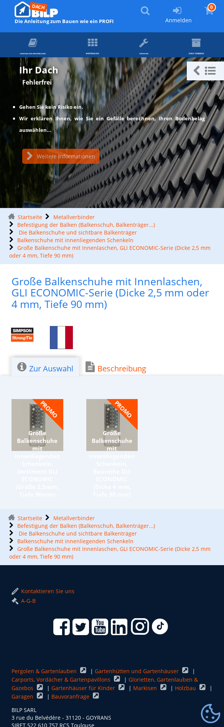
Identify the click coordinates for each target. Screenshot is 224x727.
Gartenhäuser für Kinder (84, 688)
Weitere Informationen (60, 156)
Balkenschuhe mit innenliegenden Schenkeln (75, 240)
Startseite (30, 217)
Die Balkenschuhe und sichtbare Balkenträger (77, 232)
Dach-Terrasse (199, 47)
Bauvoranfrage (71, 696)
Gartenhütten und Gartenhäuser (137, 671)
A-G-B (24, 600)
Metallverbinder (74, 217)
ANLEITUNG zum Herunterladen (56, 47)
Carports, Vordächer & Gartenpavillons (62, 679)
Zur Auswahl (45, 367)
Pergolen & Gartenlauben (45, 671)
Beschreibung (116, 367)
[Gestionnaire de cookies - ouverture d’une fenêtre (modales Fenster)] (210, 714)
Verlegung (160, 47)
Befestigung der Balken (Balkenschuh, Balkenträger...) (86, 224)
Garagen (23, 696)
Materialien (129, 47)
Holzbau (186, 688)
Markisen (145, 688)
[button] (205, 71)
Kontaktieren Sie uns (43, 591)
